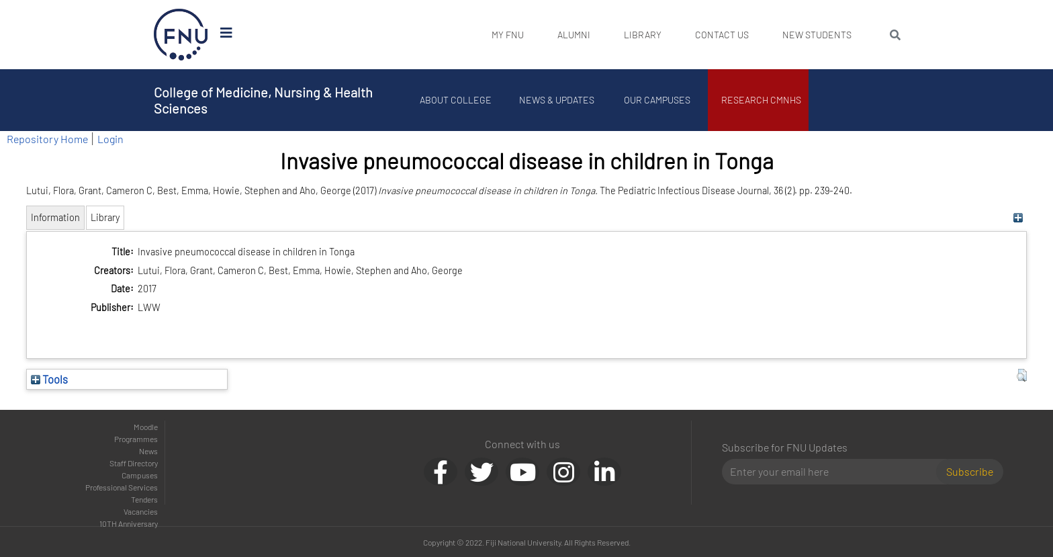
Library (642, 34)
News (148, 451)
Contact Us (722, 34)
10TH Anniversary (128, 523)
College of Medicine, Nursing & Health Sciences (263, 100)
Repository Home (47, 138)
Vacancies (141, 511)
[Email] (834, 471)
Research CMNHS (762, 99)
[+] (1018, 217)
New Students (817, 34)
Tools (49, 379)
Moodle (146, 426)
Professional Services (121, 487)
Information (55, 217)
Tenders (144, 499)
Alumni (573, 34)
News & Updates (556, 99)
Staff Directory (133, 463)
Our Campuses (658, 99)
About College (456, 99)
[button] (1022, 375)
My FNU (508, 34)
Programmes (136, 438)
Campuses (140, 475)
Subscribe (969, 471)
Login (110, 138)
